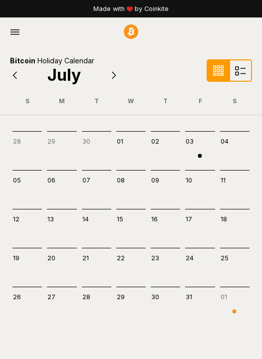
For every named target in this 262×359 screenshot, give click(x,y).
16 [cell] (154, 219)
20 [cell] (51, 258)
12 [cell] (16, 219)
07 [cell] (86, 180)
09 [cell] (155, 180)
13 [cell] (50, 219)
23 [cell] (155, 258)
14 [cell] (85, 219)
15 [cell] (120, 219)
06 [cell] (51, 180)
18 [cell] (224, 219)
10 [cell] (189, 180)
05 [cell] (17, 180)
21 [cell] (85, 258)
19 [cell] (16, 258)
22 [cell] (121, 258)
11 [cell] (223, 180)
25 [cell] (225, 258)
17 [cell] (189, 219)
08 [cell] (121, 180)
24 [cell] (190, 258)
